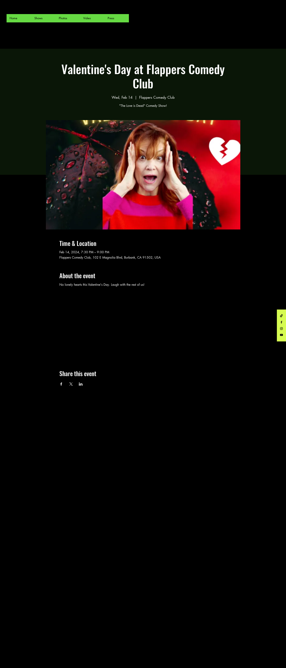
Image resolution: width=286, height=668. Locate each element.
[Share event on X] (71, 384)
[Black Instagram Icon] (281, 328)
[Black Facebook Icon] (281, 322)
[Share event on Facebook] (61, 384)
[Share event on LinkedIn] (81, 384)
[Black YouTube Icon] (281, 335)
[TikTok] (281, 316)
